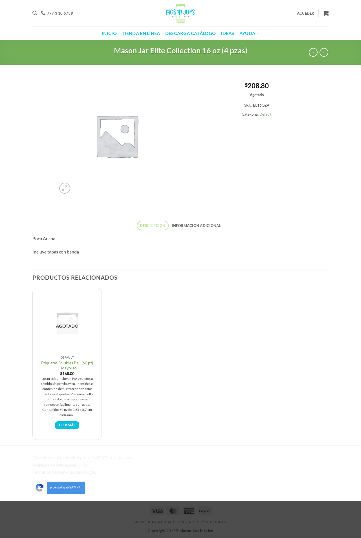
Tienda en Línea (141, 33)
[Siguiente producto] (313, 52)
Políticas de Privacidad (55, 465)
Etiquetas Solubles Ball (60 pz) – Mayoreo (67, 365)
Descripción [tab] (152, 225)
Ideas (227, 33)
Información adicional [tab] (196, 225)
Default (265, 114)
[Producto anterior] (324, 52)
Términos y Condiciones (202, 522)
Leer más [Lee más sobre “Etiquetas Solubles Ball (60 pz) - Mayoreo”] (67, 425)
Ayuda (249, 33)
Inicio (109, 33)
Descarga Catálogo (190, 33)
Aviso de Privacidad (154, 522)
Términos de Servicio (53, 472)
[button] (34, 13)
